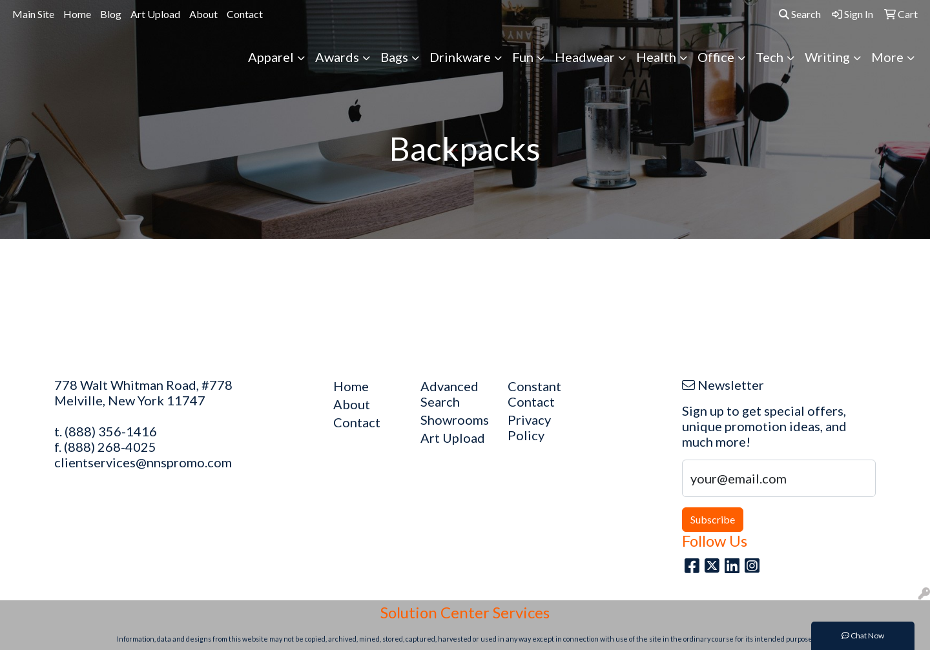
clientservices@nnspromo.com (143, 462)
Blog (110, 14)
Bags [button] (394, 57)
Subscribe (712, 519)
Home (77, 14)
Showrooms (454, 419)
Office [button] (716, 57)
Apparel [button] (271, 57)
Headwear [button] (585, 57)
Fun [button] (522, 57)
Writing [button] (827, 57)
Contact (245, 14)
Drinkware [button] (460, 57)
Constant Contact (534, 393)
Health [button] (656, 57)
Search (800, 14)
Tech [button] (769, 57)
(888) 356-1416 (111, 431)
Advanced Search (449, 393)
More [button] (887, 57)
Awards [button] (337, 57)
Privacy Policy (529, 427)
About (203, 14)
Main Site (33, 14)
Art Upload (155, 14)
